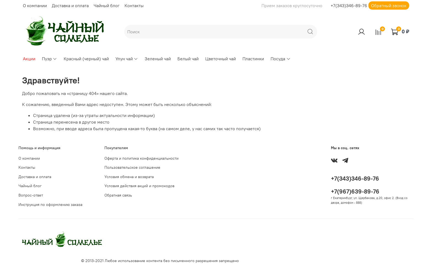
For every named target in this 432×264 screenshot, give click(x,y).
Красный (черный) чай (86, 58)
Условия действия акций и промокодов (139, 185)
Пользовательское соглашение (132, 167)
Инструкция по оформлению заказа (50, 204)
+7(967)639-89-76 (355, 191)
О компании (35, 5)
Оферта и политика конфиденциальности (141, 158)
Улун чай (126, 58)
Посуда (280, 58)
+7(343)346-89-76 (349, 5)
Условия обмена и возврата (129, 176)
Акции (29, 58)
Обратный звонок (388, 5)
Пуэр (49, 58)
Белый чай (188, 58)
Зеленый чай (158, 58)
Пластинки (253, 58)
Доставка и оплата (70, 5)
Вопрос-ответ (30, 195)
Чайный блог (107, 5)
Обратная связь (118, 195)
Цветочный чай (220, 58)
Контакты (134, 5)
